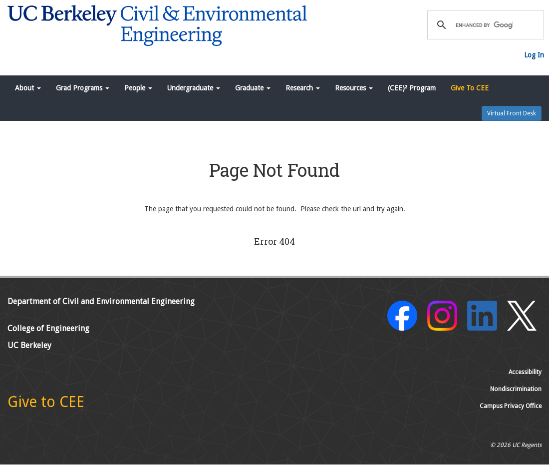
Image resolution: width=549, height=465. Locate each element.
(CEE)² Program (412, 88)
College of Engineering (48, 328)
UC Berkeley (29, 345)
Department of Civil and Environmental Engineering (101, 301)
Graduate (253, 88)
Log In (534, 55)
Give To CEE (470, 88)
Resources (354, 88)
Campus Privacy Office (511, 406)
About (28, 88)
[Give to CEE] (45, 405)
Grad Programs (82, 88)
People (138, 88)
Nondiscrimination (516, 389)
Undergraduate (193, 88)
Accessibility (525, 372)
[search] (484, 25)
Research (302, 88)
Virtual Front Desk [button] (511, 113)
